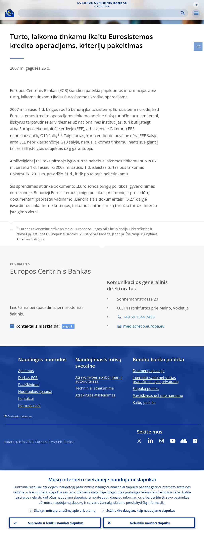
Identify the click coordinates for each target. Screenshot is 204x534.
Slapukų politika (146, 388)
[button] (196, 5)
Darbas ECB (28, 377)
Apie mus (26, 370)
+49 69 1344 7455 (139, 317)
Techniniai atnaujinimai (95, 388)
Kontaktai (26, 398)
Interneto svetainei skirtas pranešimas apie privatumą (156, 379)
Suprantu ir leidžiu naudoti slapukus (55, 522)
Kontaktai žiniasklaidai (38, 326)
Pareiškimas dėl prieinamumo (158, 395)
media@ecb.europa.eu (144, 326)
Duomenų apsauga (149, 370)
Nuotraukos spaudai (35, 391)
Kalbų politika (144, 402)
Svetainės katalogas (20, 416)
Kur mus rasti (29, 405)
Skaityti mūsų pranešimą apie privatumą (64, 509)
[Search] (99, 13)
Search (182, 13)
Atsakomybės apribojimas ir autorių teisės (98, 379)
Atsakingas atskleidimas (95, 395)
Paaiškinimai (28, 384)
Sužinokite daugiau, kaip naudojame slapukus (140, 509)
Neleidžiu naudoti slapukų (149, 522)
